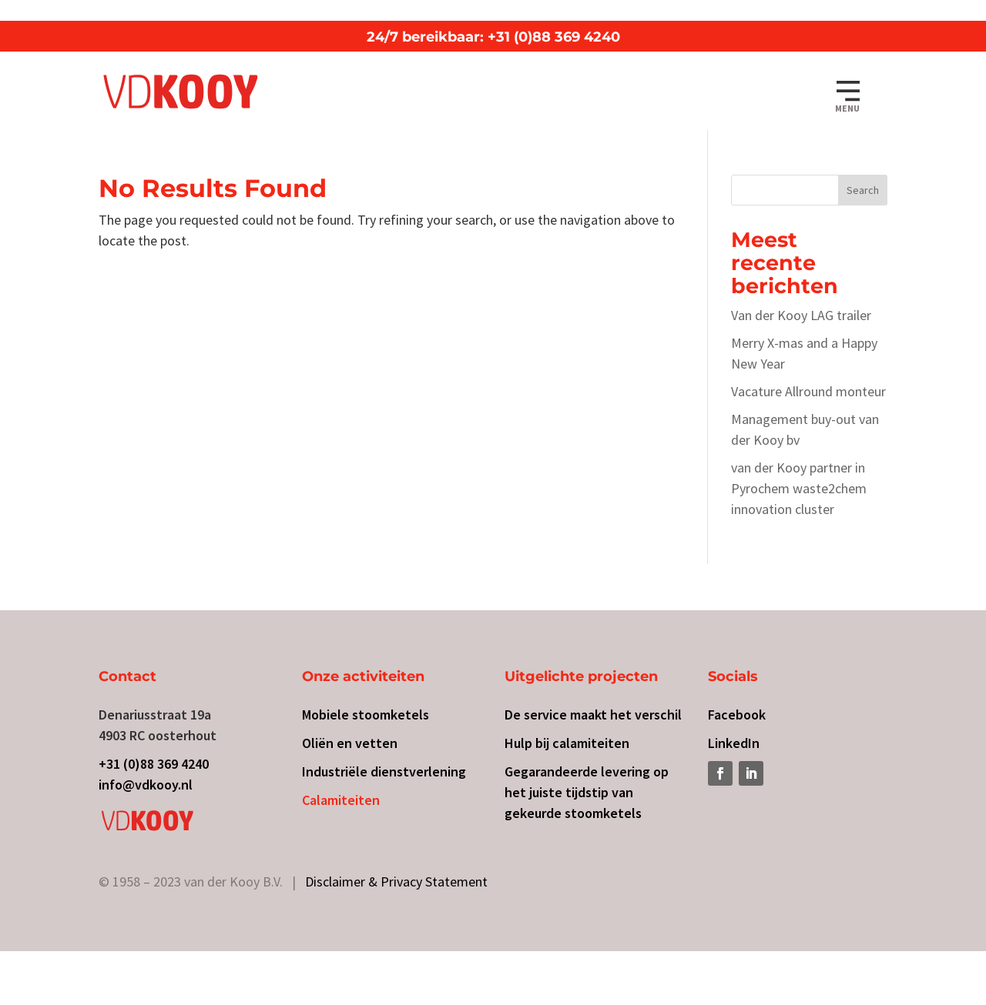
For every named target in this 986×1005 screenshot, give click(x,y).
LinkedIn (734, 743)
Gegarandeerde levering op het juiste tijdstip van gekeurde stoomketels (587, 792)
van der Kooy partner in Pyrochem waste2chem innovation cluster (799, 488)
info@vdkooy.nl (146, 784)
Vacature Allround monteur (808, 391)
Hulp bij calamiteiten (567, 743)
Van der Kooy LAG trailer (801, 315)
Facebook (737, 714)
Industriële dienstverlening (384, 771)
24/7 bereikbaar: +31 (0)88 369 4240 (493, 36)
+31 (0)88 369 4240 (154, 764)
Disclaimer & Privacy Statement (396, 881)
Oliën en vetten (349, 743)
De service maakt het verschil (593, 714)
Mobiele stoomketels (365, 714)
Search (863, 190)
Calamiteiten (341, 800)
